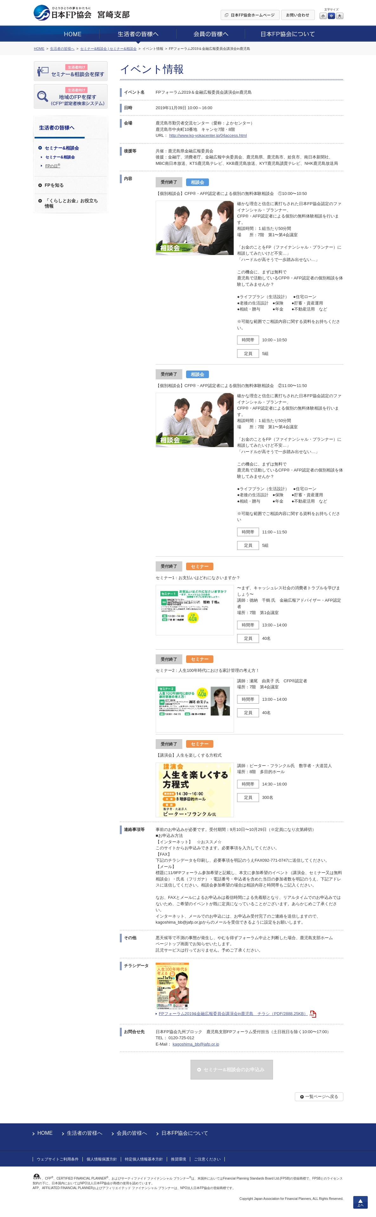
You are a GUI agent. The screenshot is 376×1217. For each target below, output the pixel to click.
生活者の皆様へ (84, 1133)
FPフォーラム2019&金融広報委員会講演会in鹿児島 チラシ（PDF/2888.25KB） (233, 1013)
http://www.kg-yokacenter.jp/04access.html (208, 135)
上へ (360, 1202)
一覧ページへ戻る (321, 1096)
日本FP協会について (184, 1133)
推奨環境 (178, 1159)
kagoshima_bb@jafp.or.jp (195, 1044)
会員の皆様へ (132, 1133)
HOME (45, 1133)
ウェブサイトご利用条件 (58, 1159)
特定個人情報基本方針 (144, 1159)
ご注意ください (207, 1159)
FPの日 (52, 165)
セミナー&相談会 (60, 157)
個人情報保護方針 (102, 1159)
